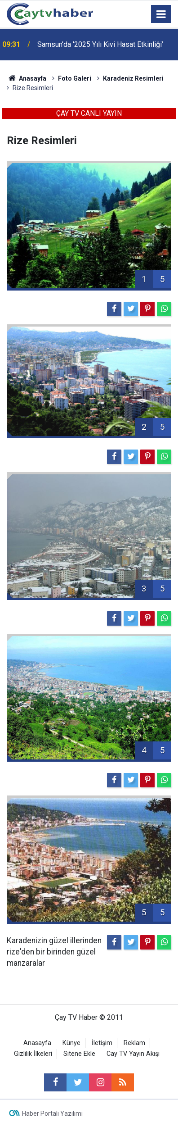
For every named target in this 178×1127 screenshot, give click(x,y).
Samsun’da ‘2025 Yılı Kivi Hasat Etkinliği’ (100, 44)
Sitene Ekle (79, 1054)
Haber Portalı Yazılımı (52, 1113)
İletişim (102, 1043)
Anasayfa (37, 1043)
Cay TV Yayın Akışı (133, 1054)
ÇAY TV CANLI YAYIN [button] (89, 113)
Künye (71, 1043)
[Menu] (161, 14)
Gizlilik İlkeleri (33, 1054)
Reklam (134, 1043)
